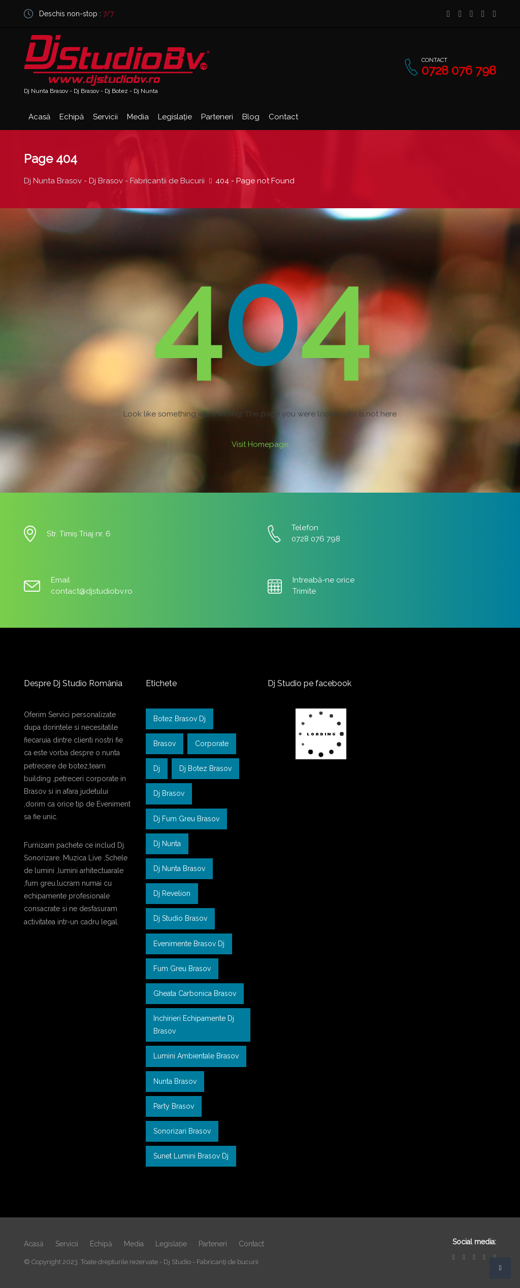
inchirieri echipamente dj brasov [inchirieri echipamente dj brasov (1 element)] (193, 1024)
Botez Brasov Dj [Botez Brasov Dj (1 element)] (179, 719)
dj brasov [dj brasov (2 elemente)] (168, 793)
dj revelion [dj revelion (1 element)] (171, 893)
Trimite (304, 591)
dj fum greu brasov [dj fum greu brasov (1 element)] (186, 819)
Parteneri (217, 116)
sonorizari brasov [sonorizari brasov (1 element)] (182, 1131)
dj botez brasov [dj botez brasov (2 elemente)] (205, 768)
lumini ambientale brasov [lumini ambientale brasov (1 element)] (196, 1056)
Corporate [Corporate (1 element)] (212, 743)
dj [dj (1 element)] (156, 768)
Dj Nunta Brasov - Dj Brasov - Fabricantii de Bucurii (114, 180)
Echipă (71, 116)
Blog (250, 116)
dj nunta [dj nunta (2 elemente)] (167, 844)
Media (138, 116)
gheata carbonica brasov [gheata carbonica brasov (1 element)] (194, 993)
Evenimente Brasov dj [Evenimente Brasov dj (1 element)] (188, 944)
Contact (283, 116)
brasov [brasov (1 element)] (164, 743)
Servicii (105, 116)
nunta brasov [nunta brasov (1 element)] (175, 1081)
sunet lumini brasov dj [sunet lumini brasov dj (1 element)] (191, 1156)
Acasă (39, 116)
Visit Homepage (260, 444)
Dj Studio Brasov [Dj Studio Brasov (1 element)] (180, 918)
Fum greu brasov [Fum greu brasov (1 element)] (182, 968)
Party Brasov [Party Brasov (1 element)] (173, 1106)
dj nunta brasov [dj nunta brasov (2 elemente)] (179, 868)
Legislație (175, 116)
